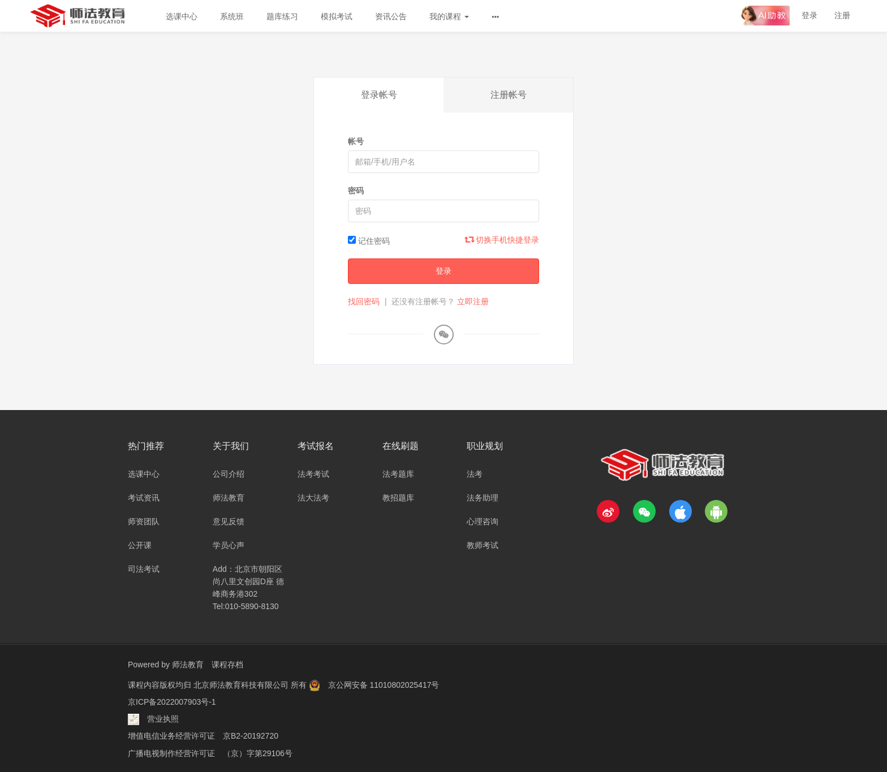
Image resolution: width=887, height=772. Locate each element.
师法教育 (228, 497)
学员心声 (228, 545)
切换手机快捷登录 (502, 239)
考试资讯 (144, 497)
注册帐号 (508, 95)
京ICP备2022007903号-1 (172, 701)
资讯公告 (391, 16)
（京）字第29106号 (257, 752)
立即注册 (473, 301)
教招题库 (398, 497)
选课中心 (181, 16)
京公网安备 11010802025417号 (384, 684)
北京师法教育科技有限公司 (242, 684)
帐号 (356, 141)
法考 (475, 473)
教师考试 (482, 545)
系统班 (232, 16)
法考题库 (398, 473)
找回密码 (364, 301)
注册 (842, 15)
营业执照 (163, 718)
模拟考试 (336, 16)
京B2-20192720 (250, 735)
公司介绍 (228, 473)
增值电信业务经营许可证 (171, 735)
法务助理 (482, 497)
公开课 (140, 545)
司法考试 (144, 568)
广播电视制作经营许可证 (171, 752)
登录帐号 (379, 95)
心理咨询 (482, 521)
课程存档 (227, 664)
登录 (809, 15)
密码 (356, 190)
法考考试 (313, 473)
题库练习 (282, 16)
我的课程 (449, 16)
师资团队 (144, 521)
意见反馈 (228, 521)
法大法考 (313, 497)
